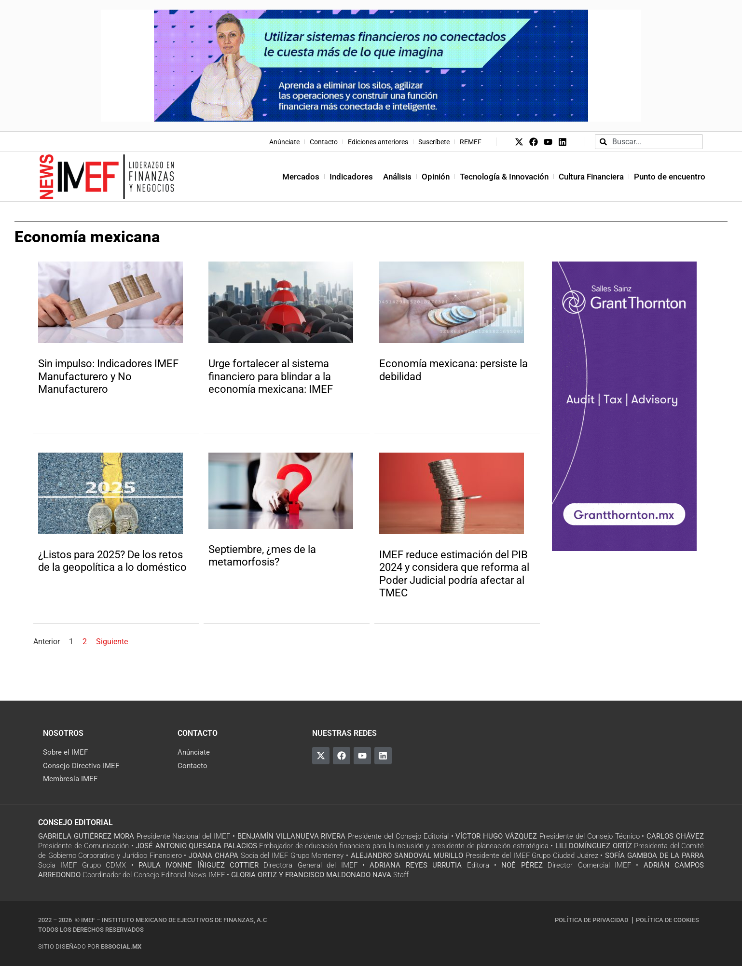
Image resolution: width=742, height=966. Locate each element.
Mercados (300, 176)
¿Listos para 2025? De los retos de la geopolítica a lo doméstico (112, 561)
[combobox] (648, 141)
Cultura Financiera (591, 176)
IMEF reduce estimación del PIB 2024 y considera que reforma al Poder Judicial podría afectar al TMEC (454, 574)
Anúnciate (284, 142)
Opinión (436, 176)
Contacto (324, 142)
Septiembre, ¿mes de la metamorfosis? (262, 555)
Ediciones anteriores (378, 142)
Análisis (397, 176)
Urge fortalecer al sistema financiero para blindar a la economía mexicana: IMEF (270, 376)
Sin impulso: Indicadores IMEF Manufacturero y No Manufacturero (108, 376)
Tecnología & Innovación (504, 176)
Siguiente (112, 641)
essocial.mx (121, 946)
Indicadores (351, 176)
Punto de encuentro (669, 176)
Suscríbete (434, 142)
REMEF (470, 142)
